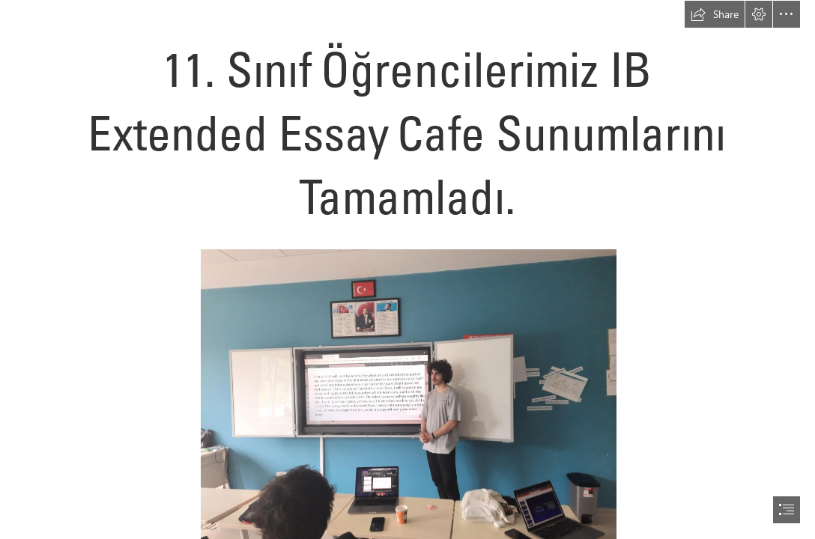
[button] (715, 14)
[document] (407, 269)
